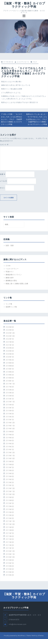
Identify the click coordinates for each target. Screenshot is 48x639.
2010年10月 (10, 557)
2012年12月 (10, 488)
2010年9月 (10, 560)
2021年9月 (10, 342)
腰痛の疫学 (10, 278)
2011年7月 (10, 533)
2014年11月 (10, 426)
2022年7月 (10, 339)
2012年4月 (10, 512)
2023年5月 (10, 330)
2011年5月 (10, 539)
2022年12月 (10, 333)
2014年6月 (10, 435)
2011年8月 (10, 530)
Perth (33, 635)
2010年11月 (10, 554)
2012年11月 (10, 491)
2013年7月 (10, 467)
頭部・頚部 (10, 245)
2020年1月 (10, 357)
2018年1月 (10, 381)
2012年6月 (10, 506)
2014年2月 (10, 447)
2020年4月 (10, 354)
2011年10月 (10, 524)
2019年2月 (10, 360)
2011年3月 (10, 542)
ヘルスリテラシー (12, 269)
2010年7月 (10, 563)
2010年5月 (10, 569)
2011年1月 (10, 548)
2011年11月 (10, 521)
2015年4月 (10, 411)
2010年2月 (10, 575)
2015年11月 (10, 402)
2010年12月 (10, 551)
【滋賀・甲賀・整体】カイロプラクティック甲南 (24, 5)
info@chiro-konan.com (17, 624)
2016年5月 (10, 393)
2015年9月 (10, 405)
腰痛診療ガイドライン (14, 275)
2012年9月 (10, 497)
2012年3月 (10, 515)
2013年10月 (10, 458)
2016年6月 (10, 390)
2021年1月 (10, 345)
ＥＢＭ (8, 266)
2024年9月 (10, 327)
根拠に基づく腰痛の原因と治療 (17, 283)
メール (3, 181)
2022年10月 (10, 336)
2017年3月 (10, 387)
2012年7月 (10, 503)
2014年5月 (10, 438)
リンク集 (9, 304)
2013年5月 (10, 473)
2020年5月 (10, 351)
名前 (2, 174)
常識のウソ (10, 271)
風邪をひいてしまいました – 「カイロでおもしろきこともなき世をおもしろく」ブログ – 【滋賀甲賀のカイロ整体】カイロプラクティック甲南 (36, 119)
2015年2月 (10, 417)
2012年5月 (10, 509)
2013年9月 (10, 461)
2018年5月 (10, 375)
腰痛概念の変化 (11, 280)
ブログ (35, 62)
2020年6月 (10, 348)
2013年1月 (10, 485)
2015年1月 (10, 420)
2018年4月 (10, 378)
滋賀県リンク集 (11, 307)
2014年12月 (10, 423)
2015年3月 (10, 414)
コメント (4, 144)
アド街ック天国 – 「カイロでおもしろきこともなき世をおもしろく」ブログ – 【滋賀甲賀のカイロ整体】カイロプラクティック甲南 (11, 119)
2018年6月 (10, 372)
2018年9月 (10, 363)
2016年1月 (10, 399)
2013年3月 (10, 479)
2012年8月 (10, 500)
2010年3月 (10, 572)
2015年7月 (10, 408)
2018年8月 (10, 366)
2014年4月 (10, 440)
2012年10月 (10, 494)
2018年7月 (10, 369)
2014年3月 (10, 443)
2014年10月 (10, 428)
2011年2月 (10, 545)
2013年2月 (10, 482)
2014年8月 (10, 431)
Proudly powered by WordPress (14, 635)
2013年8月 (10, 464)
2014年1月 (10, 449)
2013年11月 (10, 455)
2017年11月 (10, 384)
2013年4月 (10, 476)
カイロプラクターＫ (23, 62)
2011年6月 (10, 536)
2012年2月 (10, 518)
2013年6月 (10, 470)
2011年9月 (10, 527)
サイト (2, 188)
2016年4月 (10, 396)
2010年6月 (10, 566)
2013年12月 (10, 452)
